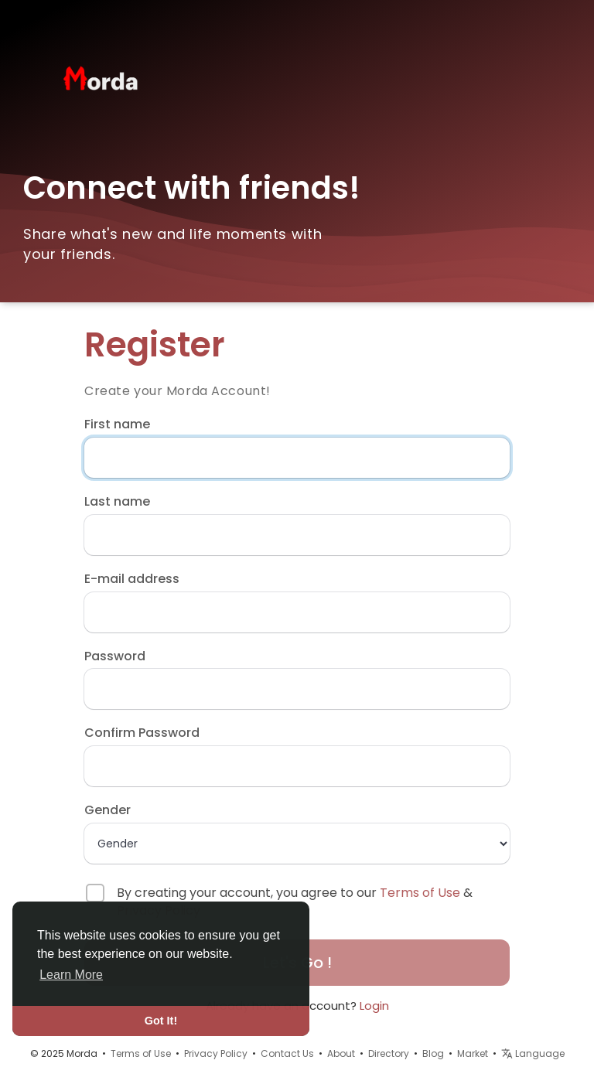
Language (533, 1053)
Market (472, 1053)
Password (114, 656)
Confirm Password (142, 732)
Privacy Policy (216, 1053)
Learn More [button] (71, 974)
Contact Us (287, 1053)
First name (117, 424)
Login (374, 1005)
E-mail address (131, 579)
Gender (107, 810)
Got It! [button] (161, 1020)
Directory (388, 1053)
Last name (117, 501)
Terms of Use (420, 893)
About (341, 1053)
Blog (433, 1053)
